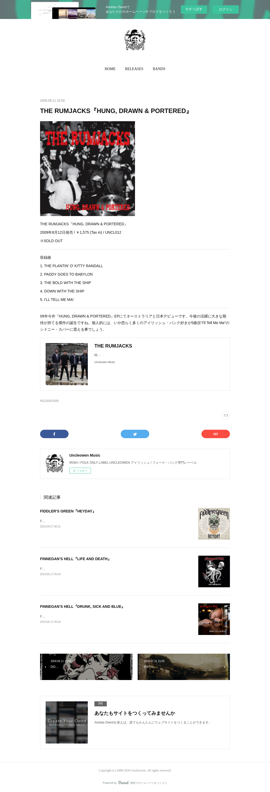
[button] (110, 69)
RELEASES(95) (49, 400)
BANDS (159, 69)
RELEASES (134, 69)
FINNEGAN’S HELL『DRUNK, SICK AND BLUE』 (82, 606)
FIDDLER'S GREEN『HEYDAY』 (68, 511)
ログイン (226, 9)
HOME (110, 69)
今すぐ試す (193, 9)
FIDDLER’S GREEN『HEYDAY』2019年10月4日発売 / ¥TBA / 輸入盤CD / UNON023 (100, 521)
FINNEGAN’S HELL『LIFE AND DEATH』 (75, 559)
